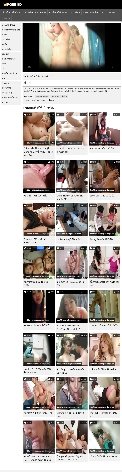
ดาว (104, 12)
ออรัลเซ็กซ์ (6, 88)
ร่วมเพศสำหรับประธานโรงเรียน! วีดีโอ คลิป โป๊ (68, 327)
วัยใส (4, 68)
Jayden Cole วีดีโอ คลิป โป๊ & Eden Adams (38, 371)
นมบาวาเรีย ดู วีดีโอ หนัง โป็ (38, 413)
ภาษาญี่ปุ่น (6, 49)
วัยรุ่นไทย (6, 39)
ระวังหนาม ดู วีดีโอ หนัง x (69, 239)
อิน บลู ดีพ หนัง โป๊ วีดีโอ (101, 239)
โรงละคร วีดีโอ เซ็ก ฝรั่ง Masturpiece (36, 241)
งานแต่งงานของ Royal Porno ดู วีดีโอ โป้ (71, 150)
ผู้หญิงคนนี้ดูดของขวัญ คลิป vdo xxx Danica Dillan (70, 458)
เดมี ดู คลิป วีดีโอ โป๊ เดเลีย (103, 369)
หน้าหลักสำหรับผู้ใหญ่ (11, 12)
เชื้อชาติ (5, 54)
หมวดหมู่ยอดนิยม (90, 12)
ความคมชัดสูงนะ (9, 25)
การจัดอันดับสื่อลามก (58, 12)
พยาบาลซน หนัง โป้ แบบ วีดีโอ (36, 284)
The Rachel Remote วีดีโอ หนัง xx (104, 414)
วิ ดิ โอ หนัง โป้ (42, 101)
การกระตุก (6, 102)
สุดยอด (112, 12)
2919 (29, 83)
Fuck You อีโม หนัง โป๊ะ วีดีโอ (104, 325)
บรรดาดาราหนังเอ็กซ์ (11, 30)
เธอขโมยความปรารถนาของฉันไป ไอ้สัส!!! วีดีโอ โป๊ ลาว (38, 458)
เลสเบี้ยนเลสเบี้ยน (9, 73)
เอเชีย (4, 44)
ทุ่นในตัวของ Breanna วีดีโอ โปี (70, 284)
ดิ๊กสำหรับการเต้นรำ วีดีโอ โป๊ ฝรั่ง (104, 284)
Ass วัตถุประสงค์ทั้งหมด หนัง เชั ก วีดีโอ (70, 371)
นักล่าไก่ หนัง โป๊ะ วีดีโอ (35, 195)
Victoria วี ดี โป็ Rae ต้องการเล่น (70, 415)
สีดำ (4, 64)
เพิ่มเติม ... (51, 101)
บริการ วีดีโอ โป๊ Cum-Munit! (103, 456)
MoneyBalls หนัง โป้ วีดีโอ (102, 148)
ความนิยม (75, 12)
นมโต (4, 35)
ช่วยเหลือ (6, 18)
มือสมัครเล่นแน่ (8, 59)
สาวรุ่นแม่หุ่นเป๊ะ (9, 93)
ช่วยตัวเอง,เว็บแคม (10, 97)
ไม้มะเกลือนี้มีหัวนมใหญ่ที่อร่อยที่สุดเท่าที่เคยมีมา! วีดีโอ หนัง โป (38, 152)
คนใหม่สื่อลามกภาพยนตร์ (35, 12)
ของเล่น (5, 83)
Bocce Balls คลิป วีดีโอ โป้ (102, 195)
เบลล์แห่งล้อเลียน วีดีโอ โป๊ (37, 325)
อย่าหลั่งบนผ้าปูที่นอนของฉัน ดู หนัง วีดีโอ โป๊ (71, 197)
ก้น (3, 78)
